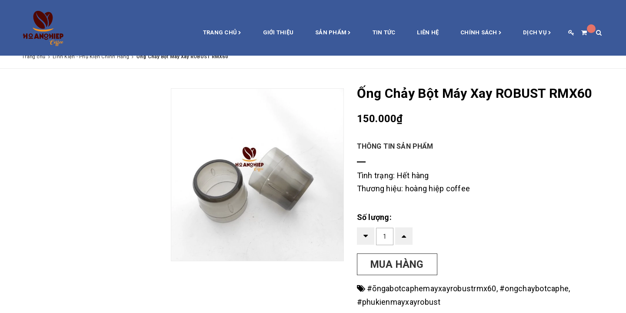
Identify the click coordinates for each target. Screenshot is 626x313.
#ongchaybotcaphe (534, 288)
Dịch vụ (537, 33)
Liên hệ (428, 32)
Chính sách (480, 33)
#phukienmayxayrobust (399, 301)
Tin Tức (384, 32)
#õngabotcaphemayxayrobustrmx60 (431, 288)
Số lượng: (374, 217)
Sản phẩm (333, 33)
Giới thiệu (278, 32)
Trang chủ (222, 33)
